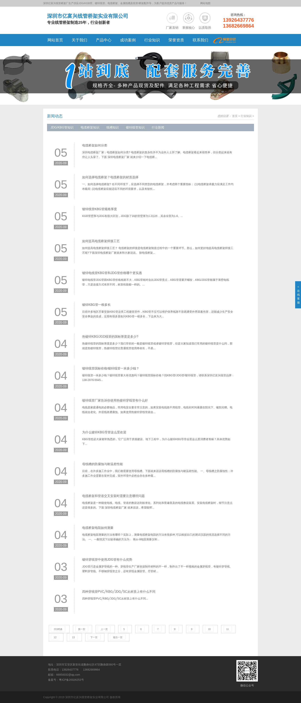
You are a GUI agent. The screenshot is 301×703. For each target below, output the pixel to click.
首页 (235, 116)
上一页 (104, 629)
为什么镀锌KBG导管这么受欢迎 (104, 432)
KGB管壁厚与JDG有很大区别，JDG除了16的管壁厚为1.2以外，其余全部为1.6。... (132, 216)
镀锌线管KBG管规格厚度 (99, 209)
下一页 (93, 637)
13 (73, 637)
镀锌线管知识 (135, 127)
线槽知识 (112, 127)
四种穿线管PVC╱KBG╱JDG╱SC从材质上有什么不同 (118, 591)
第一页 (81, 629)
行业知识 (246, 116)
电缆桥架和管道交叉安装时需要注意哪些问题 (113, 496)
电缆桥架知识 (90, 127)
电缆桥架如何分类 (94, 145)
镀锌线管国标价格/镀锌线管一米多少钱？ (110, 368)
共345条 (58, 629)
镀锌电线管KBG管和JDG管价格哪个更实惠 (112, 273)
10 (209, 629)
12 (55, 637)
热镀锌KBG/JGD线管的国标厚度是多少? (110, 336)
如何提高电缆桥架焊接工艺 (101, 241)
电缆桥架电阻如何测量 (97, 527)
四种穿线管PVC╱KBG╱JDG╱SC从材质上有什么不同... (115, 598)
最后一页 (117, 637)
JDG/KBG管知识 (62, 127)
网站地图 (205, 3)
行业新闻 (158, 127)
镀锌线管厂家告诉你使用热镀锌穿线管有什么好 (115, 400)
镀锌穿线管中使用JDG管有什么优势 (107, 559)
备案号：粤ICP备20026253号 (66, 679)
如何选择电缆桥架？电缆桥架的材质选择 (110, 177)
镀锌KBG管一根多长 (96, 304)
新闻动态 (55, 116)
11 (227, 629)
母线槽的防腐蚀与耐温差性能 (102, 464)
